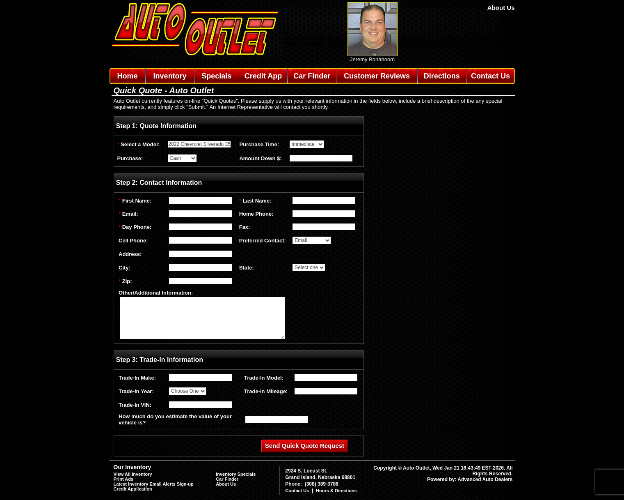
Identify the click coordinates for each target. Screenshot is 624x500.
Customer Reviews (377, 76)
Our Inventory (132, 467)
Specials (216, 76)
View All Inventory (133, 474)
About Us (501, 7)
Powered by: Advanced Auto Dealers (470, 479)
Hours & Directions (336, 490)
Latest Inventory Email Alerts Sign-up (154, 484)
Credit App (263, 76)
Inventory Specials (236, 474)
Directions (442, 76)
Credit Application (133, 488)
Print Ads (124, 479)
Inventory (170, 76)
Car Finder (311, 76)
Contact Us (490, 76)
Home (127, 76)
